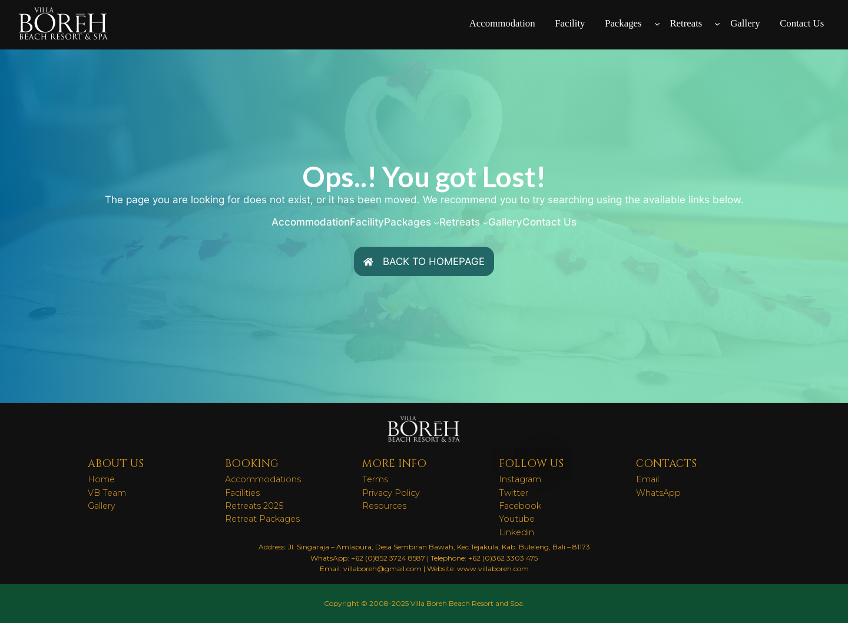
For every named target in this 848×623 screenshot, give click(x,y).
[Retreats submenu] (717, 23)
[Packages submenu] (657, 23)
